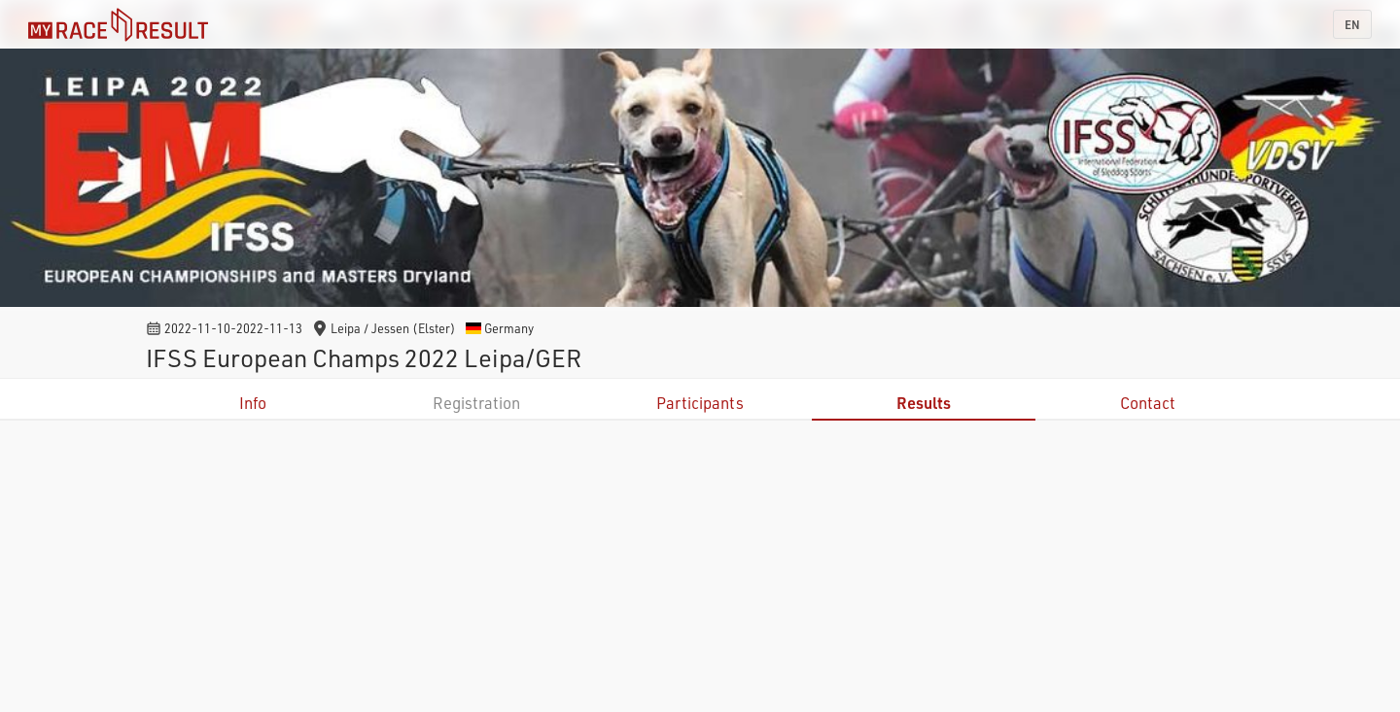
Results (923, 402)
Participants (700, 402)
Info (252, 402)
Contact (1147, 402)
